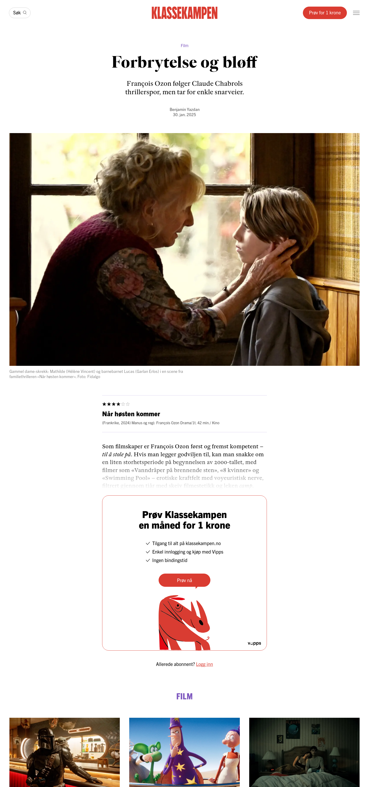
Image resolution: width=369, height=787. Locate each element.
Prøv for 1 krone (325, 12)
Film (185, 45)
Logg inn (204, 664)
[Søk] (20, 13)
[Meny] (356, 13)
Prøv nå (184, 580)
